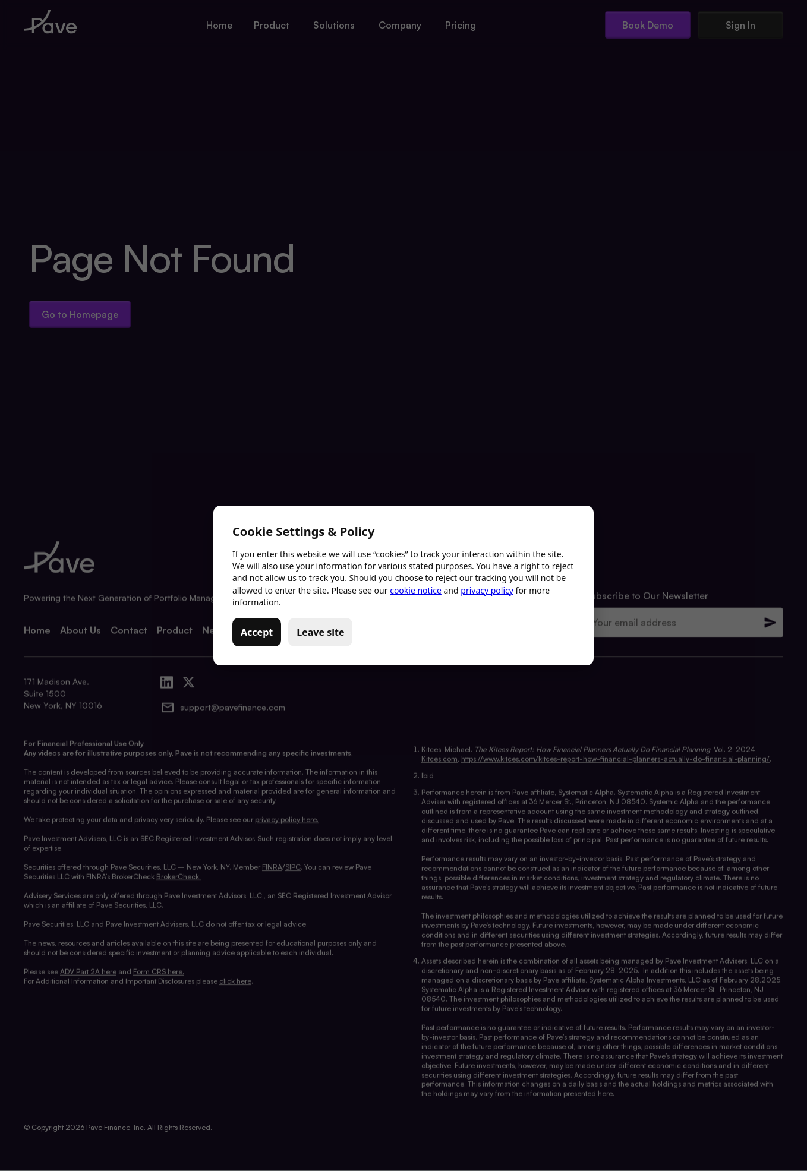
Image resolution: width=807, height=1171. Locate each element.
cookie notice (416, 590)
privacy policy (487, 590)
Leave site (320, 632)
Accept (257, 632)
